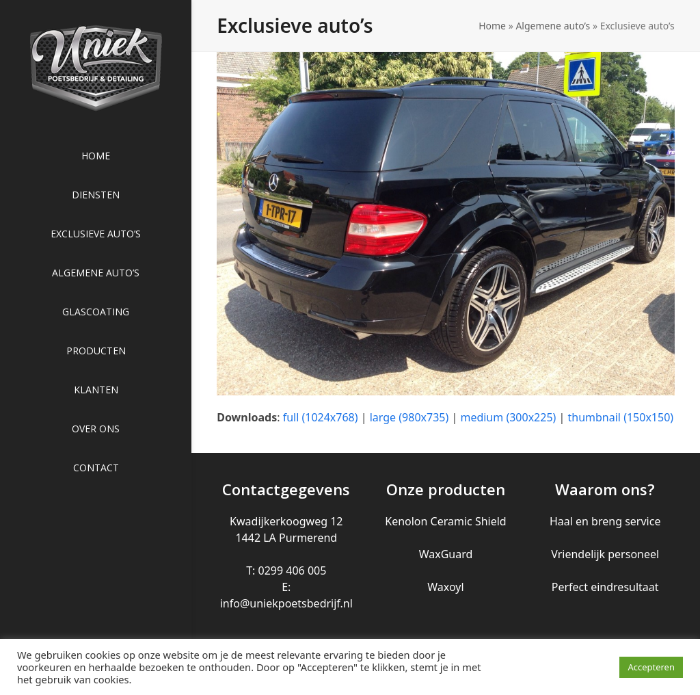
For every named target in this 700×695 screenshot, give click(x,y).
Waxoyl (445, 586)
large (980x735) (409, 417)
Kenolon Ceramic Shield (445, 521)
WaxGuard (446, 554)
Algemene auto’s (552, 25)
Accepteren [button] (651, 667)
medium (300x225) (508, 417)
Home (492, 25)
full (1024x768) (320, 417)
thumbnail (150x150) (621, 417)
